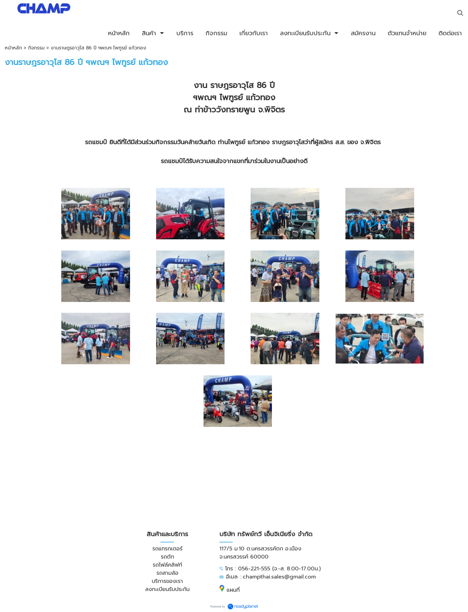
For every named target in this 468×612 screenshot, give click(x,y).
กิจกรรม (36, 47)
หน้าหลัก (13, 47)
